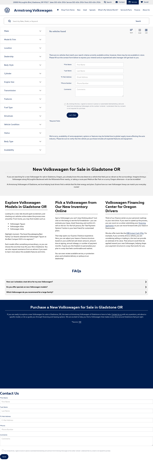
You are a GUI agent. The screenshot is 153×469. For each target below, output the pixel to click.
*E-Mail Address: (5, 416)
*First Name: (4, 398)
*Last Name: (4, 407)
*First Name (67, 64)
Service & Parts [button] (126, 10)
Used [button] (85, 10)
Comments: (67, 89)
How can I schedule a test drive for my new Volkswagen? (29, 281)
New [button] (79, 10)
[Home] (58, 10)
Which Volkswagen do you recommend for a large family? (29, 292)
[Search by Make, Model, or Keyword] (73, 21)
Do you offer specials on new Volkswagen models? (27, 287)
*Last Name (67, 71)
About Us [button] (146, 10)
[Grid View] (139, 31)
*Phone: (2, 425)
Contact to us (117, 314)
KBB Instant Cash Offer (135, 233)
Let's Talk (72, 115)
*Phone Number (66, 83)
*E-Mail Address (66, 77)
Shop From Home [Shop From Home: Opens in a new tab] (68, 10)
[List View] (146, 31)
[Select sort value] (132, 31)
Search (138, 21)
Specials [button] (92, 10)
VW (80, 322)
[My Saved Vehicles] (144, 2)
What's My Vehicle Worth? (108, 10)
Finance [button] (137, 10)
